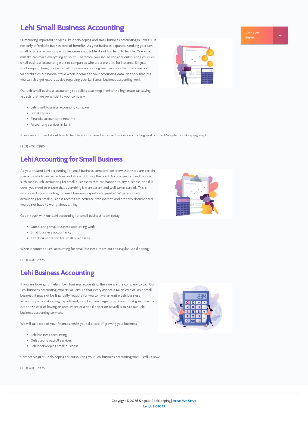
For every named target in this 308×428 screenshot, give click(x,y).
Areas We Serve (185, 401)
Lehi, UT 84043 (154, 406)
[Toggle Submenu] (280, 35)
